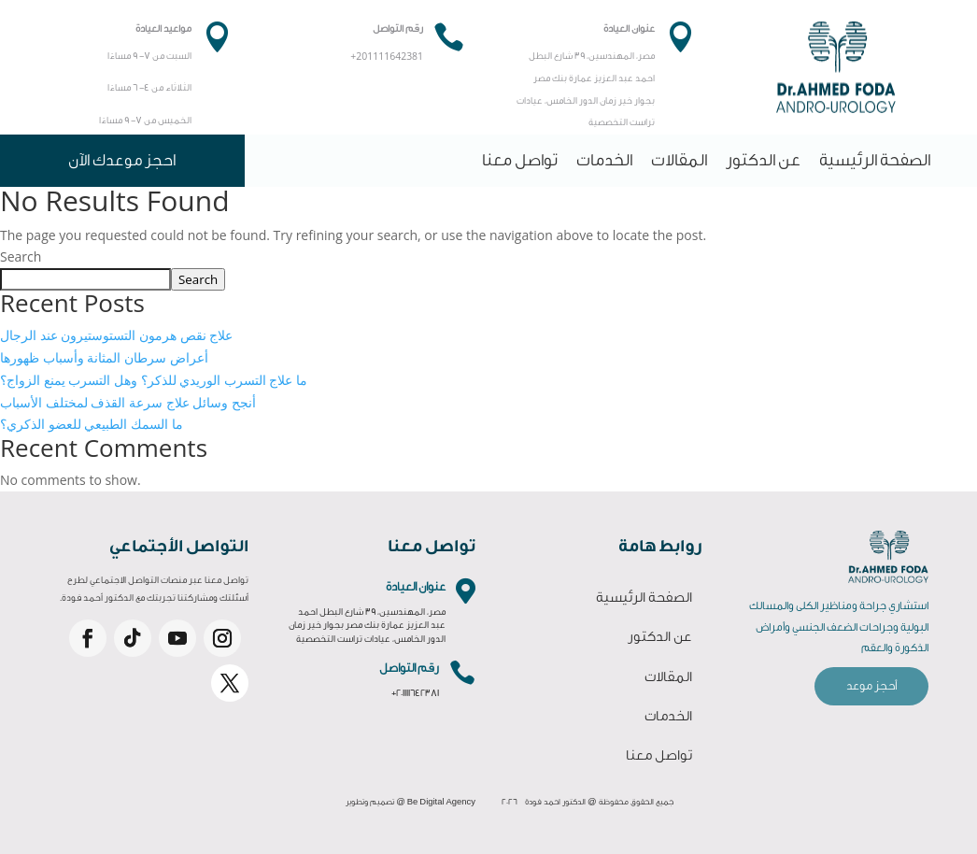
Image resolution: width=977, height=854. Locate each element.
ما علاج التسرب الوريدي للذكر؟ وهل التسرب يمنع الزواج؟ (153, 380)
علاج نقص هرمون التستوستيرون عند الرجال (116, 335)
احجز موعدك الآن (122, 160)
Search (20, 256)
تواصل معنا (520, 160)
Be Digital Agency (441, 801)
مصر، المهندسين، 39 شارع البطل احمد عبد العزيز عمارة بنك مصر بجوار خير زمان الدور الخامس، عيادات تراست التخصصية (367, 625)
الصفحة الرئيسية (874, 160)
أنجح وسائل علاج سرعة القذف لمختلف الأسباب (128, 402)
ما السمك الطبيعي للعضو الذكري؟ (91, 424)
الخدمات (604, 160)
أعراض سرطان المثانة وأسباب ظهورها (104, 357)
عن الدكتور (763, 160)
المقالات (679, 160)
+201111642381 (415, 693)
